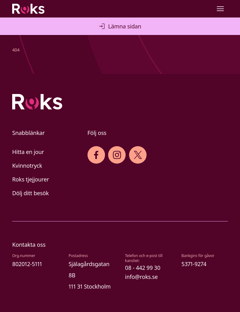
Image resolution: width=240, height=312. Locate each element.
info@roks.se (141, 276)
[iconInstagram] (117, 154)
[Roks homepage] (28, 9)
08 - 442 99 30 (142, 267)
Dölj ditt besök (30, 193)
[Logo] (120, 102)
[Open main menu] (220, 8)
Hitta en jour (28, 152)
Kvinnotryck (27, 165)
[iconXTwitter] (137, 154)
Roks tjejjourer (30, 179)
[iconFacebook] (96, 154)
